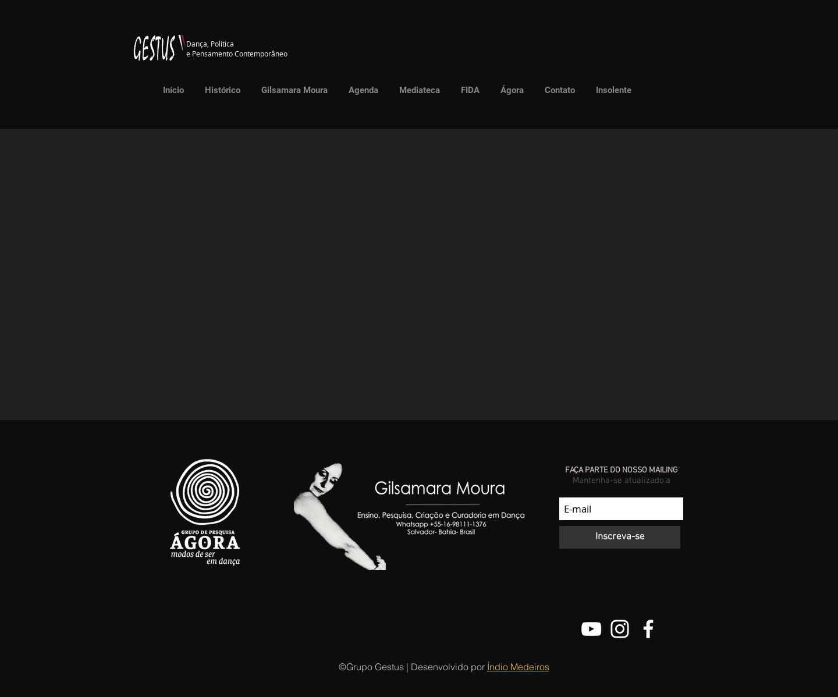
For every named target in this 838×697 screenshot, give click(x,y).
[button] (417, 90)
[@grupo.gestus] (620, 629)
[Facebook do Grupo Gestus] (648, 629)
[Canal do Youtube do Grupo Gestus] (591, 629)
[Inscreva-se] (619, 537)
